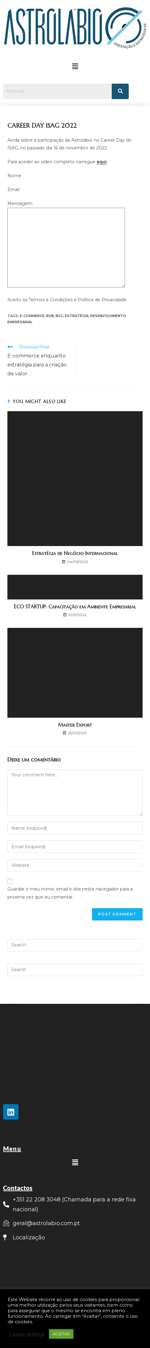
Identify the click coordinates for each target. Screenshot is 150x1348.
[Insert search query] (74, 945)
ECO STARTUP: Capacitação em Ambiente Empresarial (75, 606)
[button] (75, 66)
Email (13, 189)
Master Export (75, 725)
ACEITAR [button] (61, 1333)
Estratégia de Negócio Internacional (75, 553)
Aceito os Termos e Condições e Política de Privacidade (67, 300)
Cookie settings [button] (26, 1334)
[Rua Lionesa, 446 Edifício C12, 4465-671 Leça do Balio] (75, 1274)
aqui (101, 162)
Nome (14, 175)
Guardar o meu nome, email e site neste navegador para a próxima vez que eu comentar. (70, 892)
